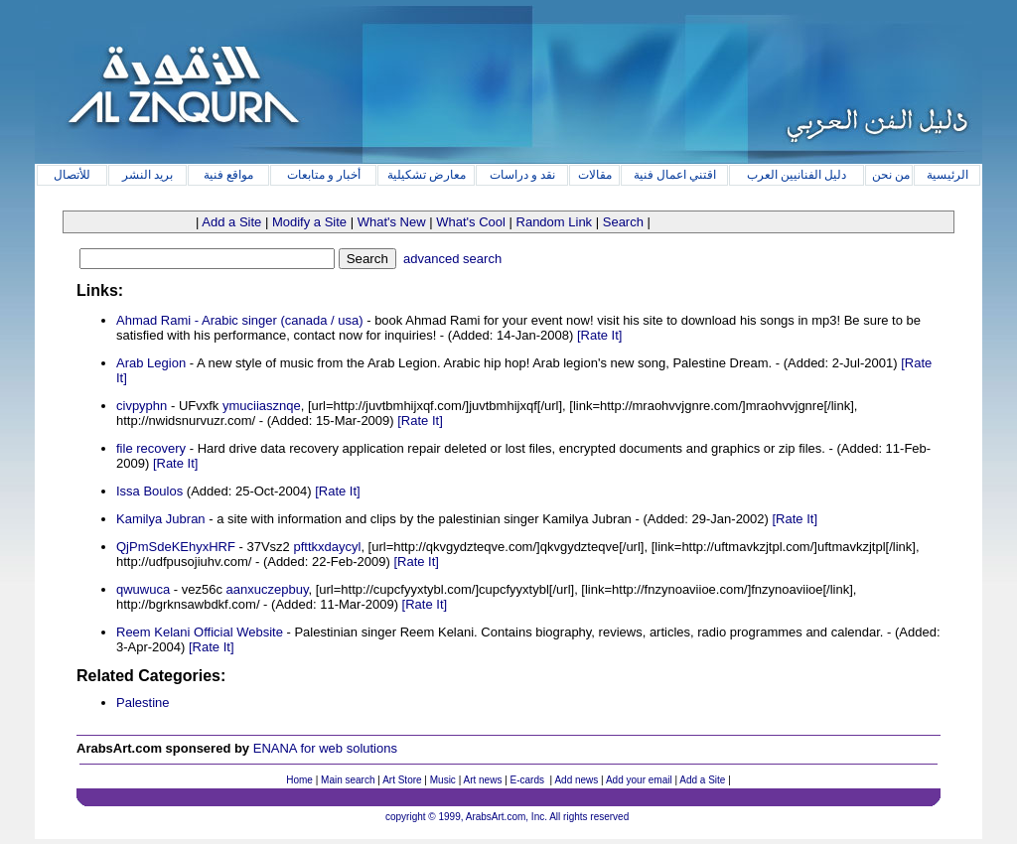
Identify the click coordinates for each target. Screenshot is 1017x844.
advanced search (450, 258)
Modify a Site (309, 221)
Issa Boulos (149, 491)
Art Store (401, 779)
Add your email (639, 779)
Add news (576, 779)
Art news (484, 779)
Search (623, 221)
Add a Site (231, 221)
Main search (347, 779)
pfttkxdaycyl (327, 546)
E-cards (527, 779)
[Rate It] (600, 335)
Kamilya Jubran (161, 518)
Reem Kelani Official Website (199, 632)
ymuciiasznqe (261, 405)
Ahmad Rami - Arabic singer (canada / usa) (239, 320)
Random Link (554, 221)
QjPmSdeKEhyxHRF (175, 546)
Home (299, 779)
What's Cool (471, 221)
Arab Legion (151, 362)
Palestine (142, 702)
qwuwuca (143, 589)
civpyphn (141, 405)
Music (443, 779)
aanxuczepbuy (267, 589)
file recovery (151, 448)
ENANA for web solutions (325, 748)
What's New (392, 221)
